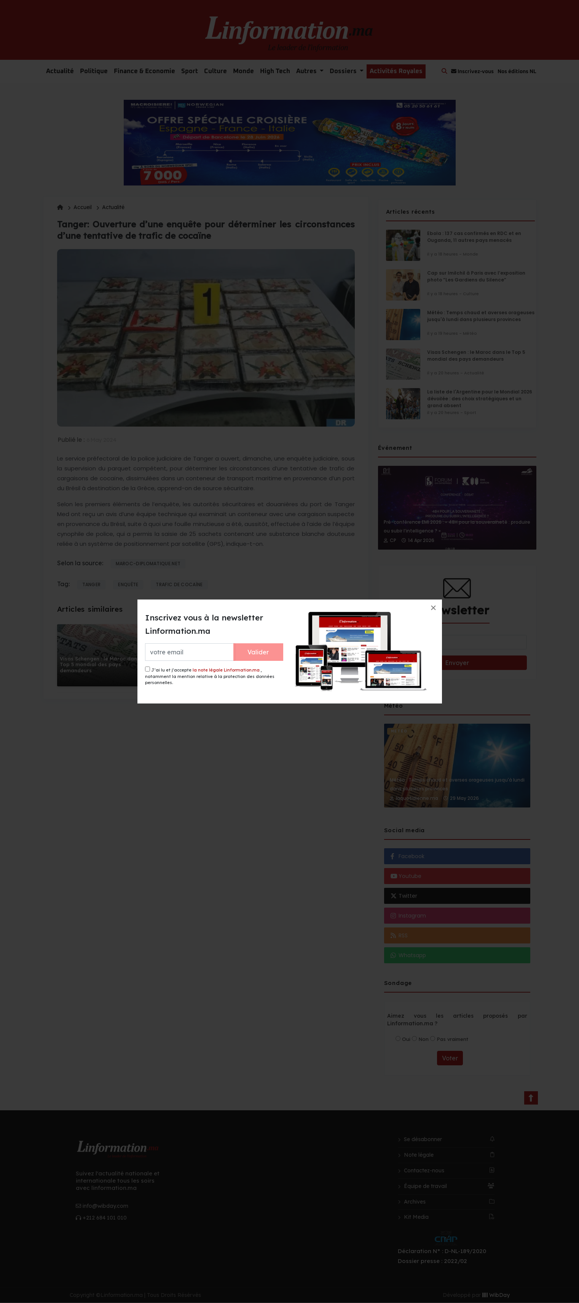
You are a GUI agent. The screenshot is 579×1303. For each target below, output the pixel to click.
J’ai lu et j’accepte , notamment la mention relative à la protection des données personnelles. (209, 676)
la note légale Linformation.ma (226, 670)
